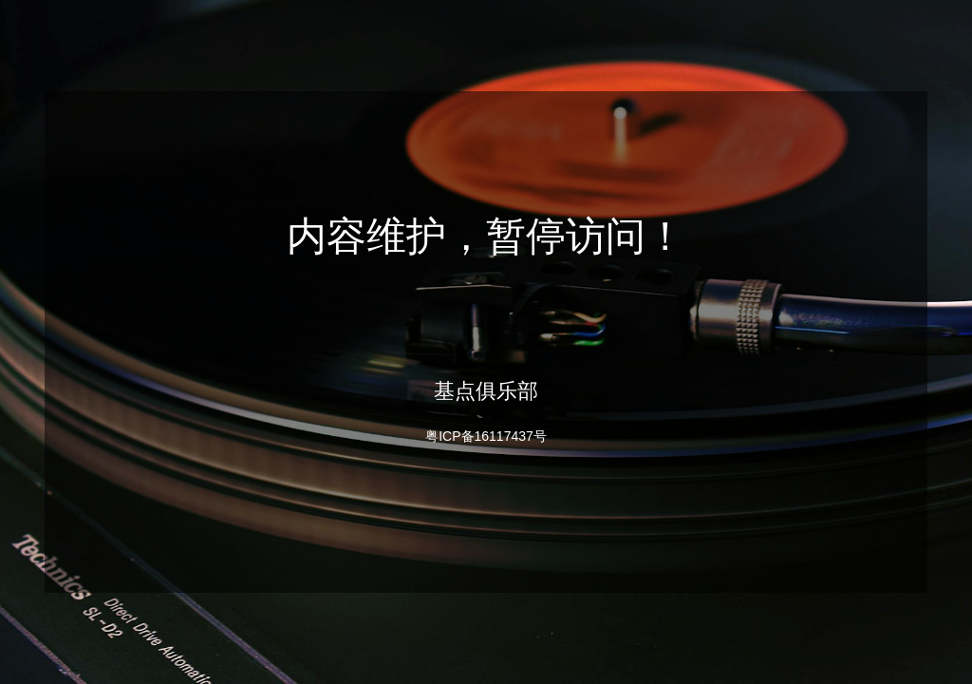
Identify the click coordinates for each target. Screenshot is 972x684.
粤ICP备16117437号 (486, 436)
